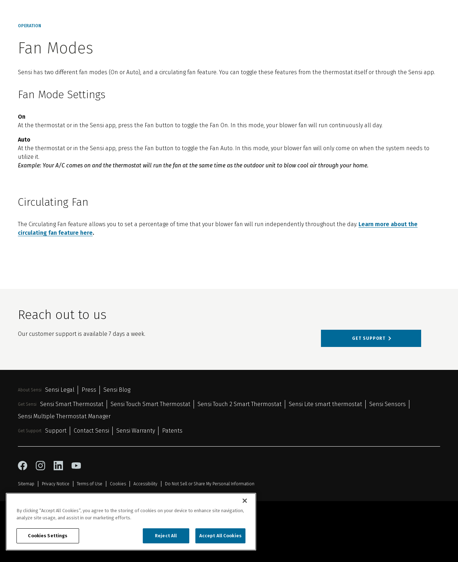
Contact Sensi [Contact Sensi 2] (91, 430)
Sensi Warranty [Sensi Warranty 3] (135, 430)
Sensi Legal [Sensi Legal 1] (59, 389)
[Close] (245, 501)
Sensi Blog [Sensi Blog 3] (116, 389)
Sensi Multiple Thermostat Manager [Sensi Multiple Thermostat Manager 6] (64, 416)
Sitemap (26, 483)
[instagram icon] (40, 465)
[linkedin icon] (58, 465)
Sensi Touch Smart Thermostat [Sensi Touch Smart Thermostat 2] (150, 404)
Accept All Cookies (220, 535)
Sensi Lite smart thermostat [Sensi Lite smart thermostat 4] (325, 404)
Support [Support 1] (56, 430)
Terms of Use (89, 483)
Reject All (166, 535)
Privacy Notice (55, 483)
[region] (131, 522)
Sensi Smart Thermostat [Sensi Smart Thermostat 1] (71, 404)
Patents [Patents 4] (172, 430)
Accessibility (145, 483)
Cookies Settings (47, 535)
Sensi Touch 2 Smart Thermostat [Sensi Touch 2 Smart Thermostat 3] (240, 404)
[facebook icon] (22, 465)
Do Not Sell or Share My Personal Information (209, 483)
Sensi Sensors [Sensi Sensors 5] (387, 404)
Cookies (118, 483)
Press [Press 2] (89, 389)
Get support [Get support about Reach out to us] (368, 338)
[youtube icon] (76, 465)
